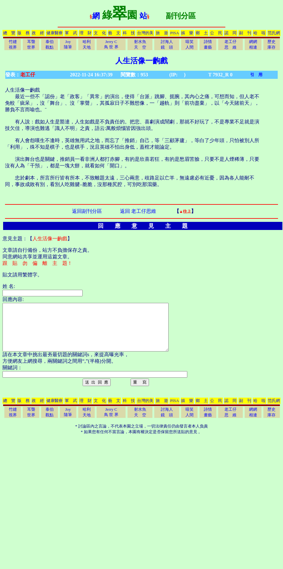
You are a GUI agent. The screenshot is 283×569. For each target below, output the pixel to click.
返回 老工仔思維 (138, 211)
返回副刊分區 (87, 211)
